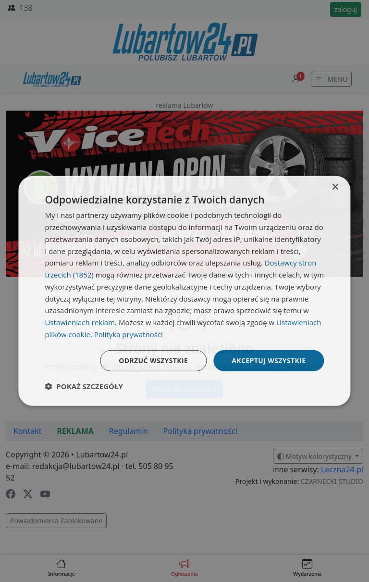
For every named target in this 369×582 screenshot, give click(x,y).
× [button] (335, 187)
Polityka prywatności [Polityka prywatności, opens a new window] (128, 334)
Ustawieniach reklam (80, 322)
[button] (84, 386)
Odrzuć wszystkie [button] (153, 360)
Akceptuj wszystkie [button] (269, 360)
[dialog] (184, 291)
